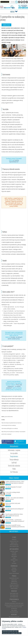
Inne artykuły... (14, 531)
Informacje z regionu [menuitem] (14, 551)
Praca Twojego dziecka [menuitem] (14, 595)
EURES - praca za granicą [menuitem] (14, 586)
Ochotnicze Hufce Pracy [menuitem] (14, 541)
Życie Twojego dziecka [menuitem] (14, 596)
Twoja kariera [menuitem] (14, 554)
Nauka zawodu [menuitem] (14, 570)
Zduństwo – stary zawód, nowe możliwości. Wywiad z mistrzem (14, 498)
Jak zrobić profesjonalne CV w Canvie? (13, 487)
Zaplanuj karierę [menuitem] (14, 581)
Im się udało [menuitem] (14, 553)
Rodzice (14, 591)
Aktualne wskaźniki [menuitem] (14, 588)
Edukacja (14, 565)
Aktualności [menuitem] (14, 601)
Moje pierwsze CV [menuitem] (14, 583)
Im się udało (14, 453)
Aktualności (14, 549)
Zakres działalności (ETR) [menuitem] (14, 546)
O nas (14, 537)
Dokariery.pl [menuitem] (14, 539)
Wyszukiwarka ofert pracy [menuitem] (14, 578)
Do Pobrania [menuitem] (14, 563)
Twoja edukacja (14, 459)
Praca (14, 575)
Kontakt (14, 614)
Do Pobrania (14, 471)
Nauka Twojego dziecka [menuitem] (14, 593)
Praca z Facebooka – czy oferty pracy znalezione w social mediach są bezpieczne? (14, 520)
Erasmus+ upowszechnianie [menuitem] (14, 573)
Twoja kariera (14, 456)
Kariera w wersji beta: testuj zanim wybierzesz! (12, 504)
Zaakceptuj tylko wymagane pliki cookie (12, 633)
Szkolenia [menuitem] (14, 571)
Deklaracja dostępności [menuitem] (14, 544)
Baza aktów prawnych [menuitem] (14, 612)
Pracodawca (14, 599)
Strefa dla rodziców (14, 465)
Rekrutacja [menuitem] (14, 568)
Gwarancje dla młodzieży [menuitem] (14, 585)
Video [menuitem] (14, 561)
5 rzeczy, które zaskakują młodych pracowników (12, 493)
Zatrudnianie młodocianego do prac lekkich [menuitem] (14, 606)
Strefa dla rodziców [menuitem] (14, 560)
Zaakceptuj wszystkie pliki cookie (10, 631)
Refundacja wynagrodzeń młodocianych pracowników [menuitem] (14, 605)
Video (14, 468)
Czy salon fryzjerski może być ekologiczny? (14, 509)
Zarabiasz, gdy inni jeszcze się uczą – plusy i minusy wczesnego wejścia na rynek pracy (14, 482)
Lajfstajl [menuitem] (14, 558)
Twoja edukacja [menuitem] (14, 556)
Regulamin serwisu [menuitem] (14, 543)
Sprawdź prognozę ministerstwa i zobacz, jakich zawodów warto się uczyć (14, 515)
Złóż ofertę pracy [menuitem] (14, 608)
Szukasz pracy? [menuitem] (14, 580)
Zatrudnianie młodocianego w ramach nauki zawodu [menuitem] (14, 603)
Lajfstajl (14, 462)
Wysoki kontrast (5, 1)
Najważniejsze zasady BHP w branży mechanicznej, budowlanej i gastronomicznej (14, 526)
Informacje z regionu (14, 450)
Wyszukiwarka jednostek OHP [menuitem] (14, 616)
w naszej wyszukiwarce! (14, 161)
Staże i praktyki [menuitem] (14, 610)
